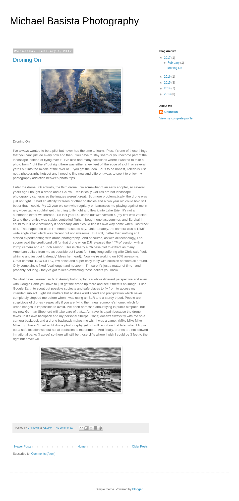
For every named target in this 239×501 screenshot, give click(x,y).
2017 (168, 57)
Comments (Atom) (43, 453)
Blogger (137, 489)
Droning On (27, 60)
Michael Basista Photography (74, 20)
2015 (168, 82)
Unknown (171, 112)
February (174, 62)
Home (82, 446)
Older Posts (140, 446)
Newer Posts (22, 446)
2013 (168, 94)
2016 (168, 76)
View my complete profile (175, 118)
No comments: (65, 427)
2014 (168, 88)
